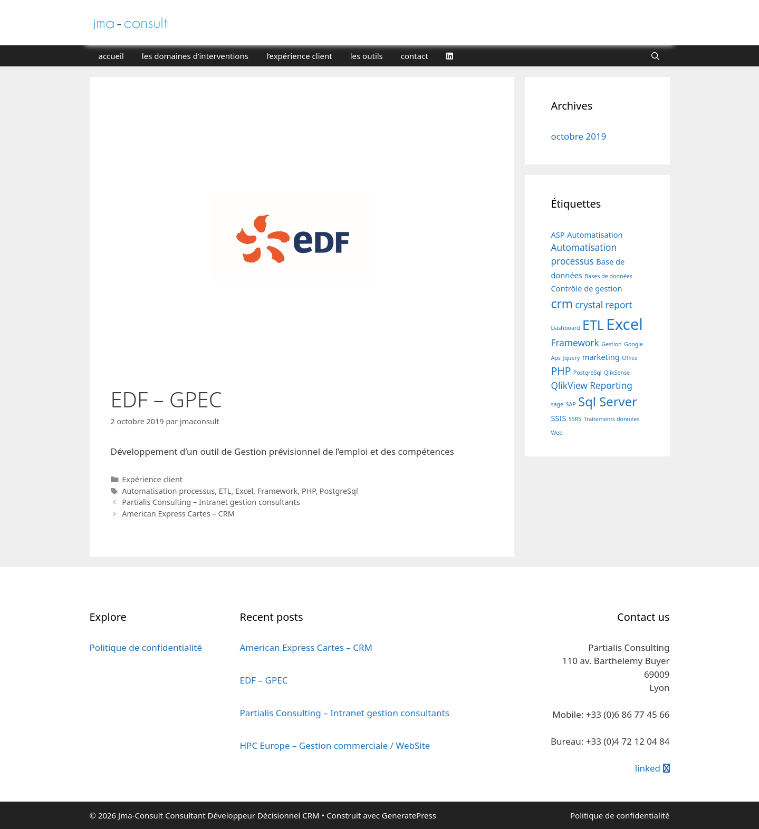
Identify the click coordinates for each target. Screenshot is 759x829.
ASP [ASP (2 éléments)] (558, 234)
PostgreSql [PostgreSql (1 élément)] (587, 372)
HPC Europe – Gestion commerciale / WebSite (335, 745)
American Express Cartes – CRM (178, 514)
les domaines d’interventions (195, 56)
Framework (277, 491)
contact (414, 56)
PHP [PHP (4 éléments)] (561, 371)
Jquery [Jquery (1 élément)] (571, 358)
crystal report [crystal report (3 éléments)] (603, 305)
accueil (111, 56)
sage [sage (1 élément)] (557, 404)
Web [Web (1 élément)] (557, 432)
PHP (308, 491)
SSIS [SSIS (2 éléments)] (558, 418)
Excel (244, 491)
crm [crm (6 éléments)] (562, 304)
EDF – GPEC (264, 680)
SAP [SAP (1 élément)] (571, 404)
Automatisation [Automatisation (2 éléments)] (594, 234)
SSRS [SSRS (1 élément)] (575, 419)
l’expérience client (299, 56)
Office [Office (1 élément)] (630, 358)
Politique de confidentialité (146, 647)
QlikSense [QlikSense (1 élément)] (617, 372)
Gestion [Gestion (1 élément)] (611, 344)
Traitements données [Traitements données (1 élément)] (612, 419)
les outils (366, 56)
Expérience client (152, 479)
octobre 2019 (579, 136)
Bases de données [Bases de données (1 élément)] (608, 276)
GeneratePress (409, 815)
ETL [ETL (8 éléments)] (593, 325)
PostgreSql (339, 491)
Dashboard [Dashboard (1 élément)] (565, 327)
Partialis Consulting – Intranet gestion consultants (211, 502)
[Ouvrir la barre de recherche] (655, 55)
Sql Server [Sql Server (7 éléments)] (607, 401)
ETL (225, 491)
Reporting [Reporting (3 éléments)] (611, 385)
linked (652, 768)
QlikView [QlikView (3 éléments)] (569, 385)
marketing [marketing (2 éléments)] (601, 357)
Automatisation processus (168, 491)
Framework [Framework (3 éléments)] (575, 343)
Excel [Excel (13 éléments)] (624, 324)
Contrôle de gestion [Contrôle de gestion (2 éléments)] (586, 288)
